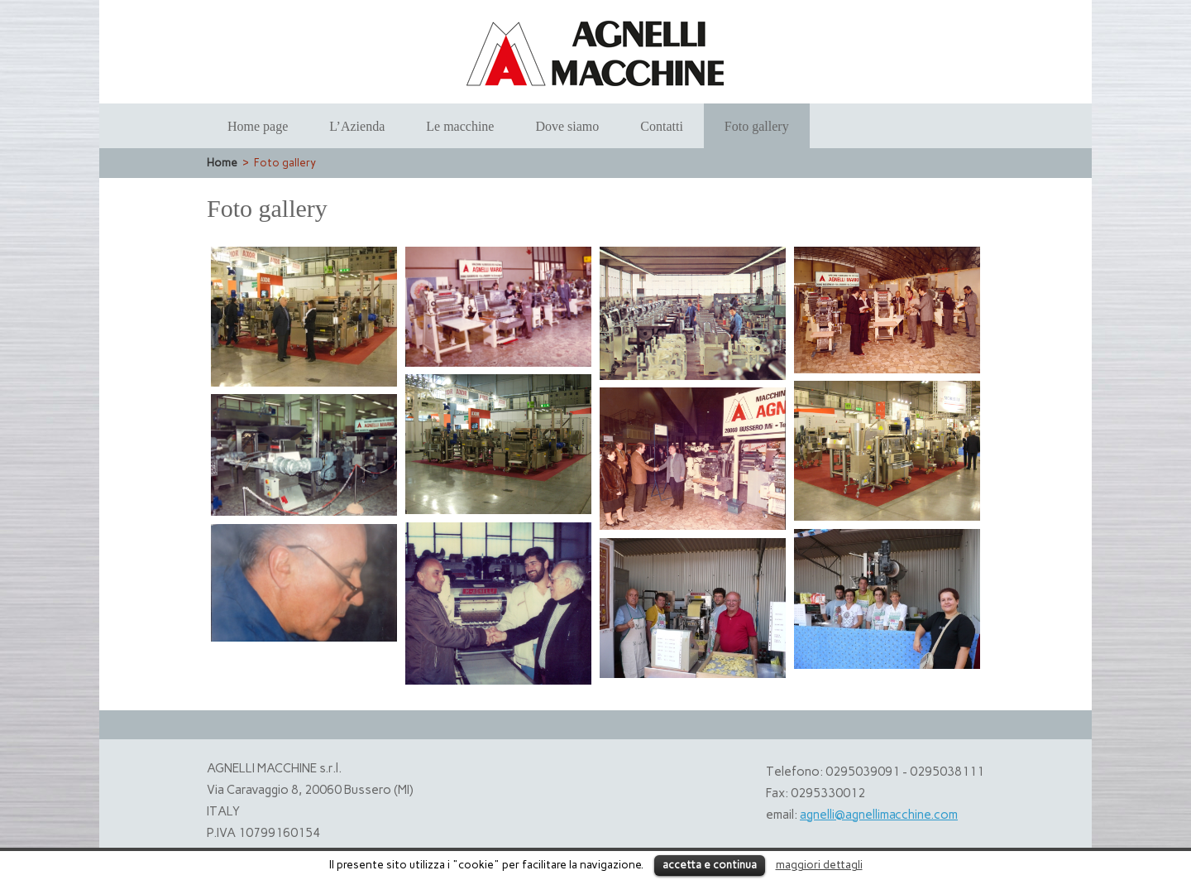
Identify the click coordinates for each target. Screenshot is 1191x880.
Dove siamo (567, 126)
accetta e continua (709, 864)
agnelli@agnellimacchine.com (879, 814)
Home (222, 162)
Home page (257, 126)
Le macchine (460, 126)
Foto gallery (757, 126)
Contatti (661, 126)
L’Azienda (357, 126)
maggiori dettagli (819, 864)
